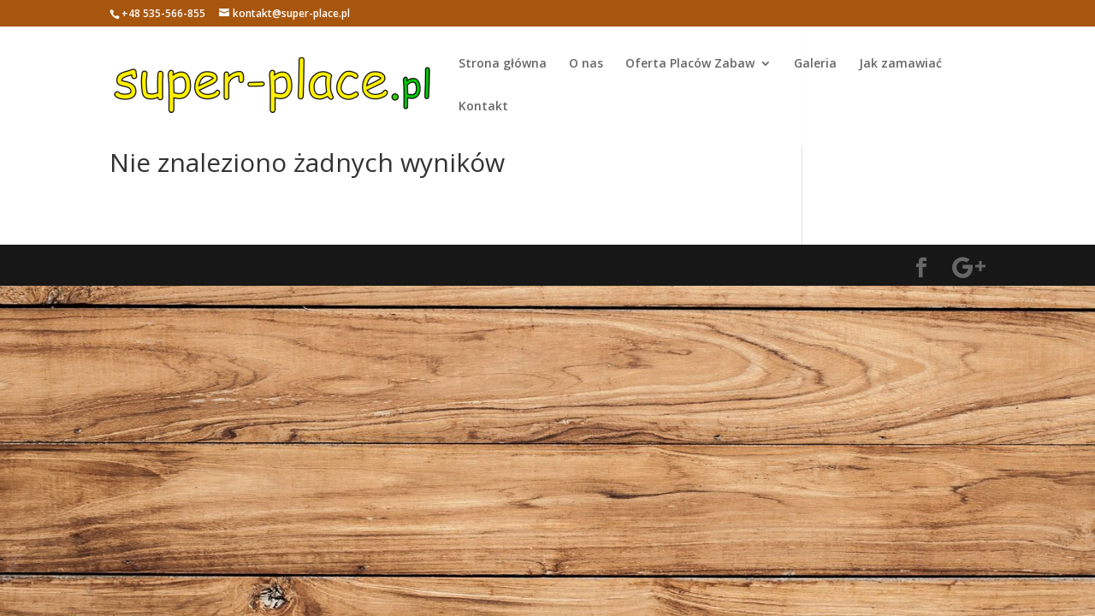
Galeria (815, 64)
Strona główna (503, 64)
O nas (586, 64)
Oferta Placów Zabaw (690, 64)
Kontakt (483, 107)
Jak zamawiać (900, 64)
